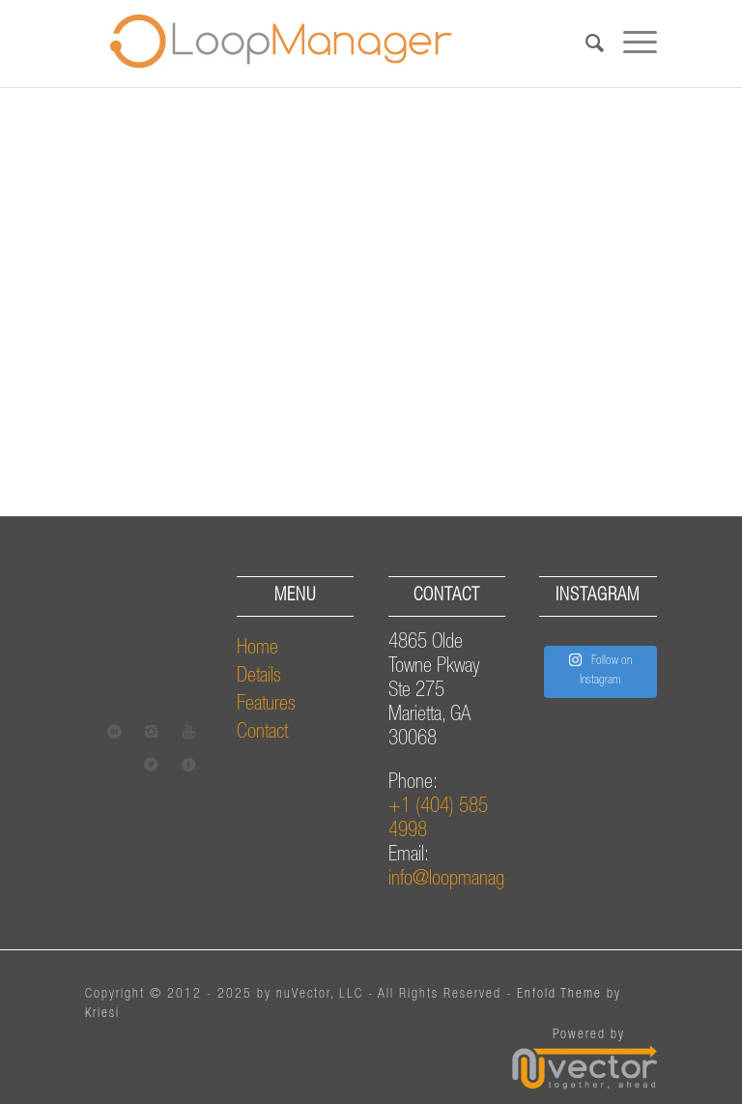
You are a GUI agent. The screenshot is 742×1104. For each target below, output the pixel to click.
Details (259, 677)
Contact (262, 733)
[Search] (585, 43)
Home (257, 649)
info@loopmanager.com (469, 880)
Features (266, 705)
